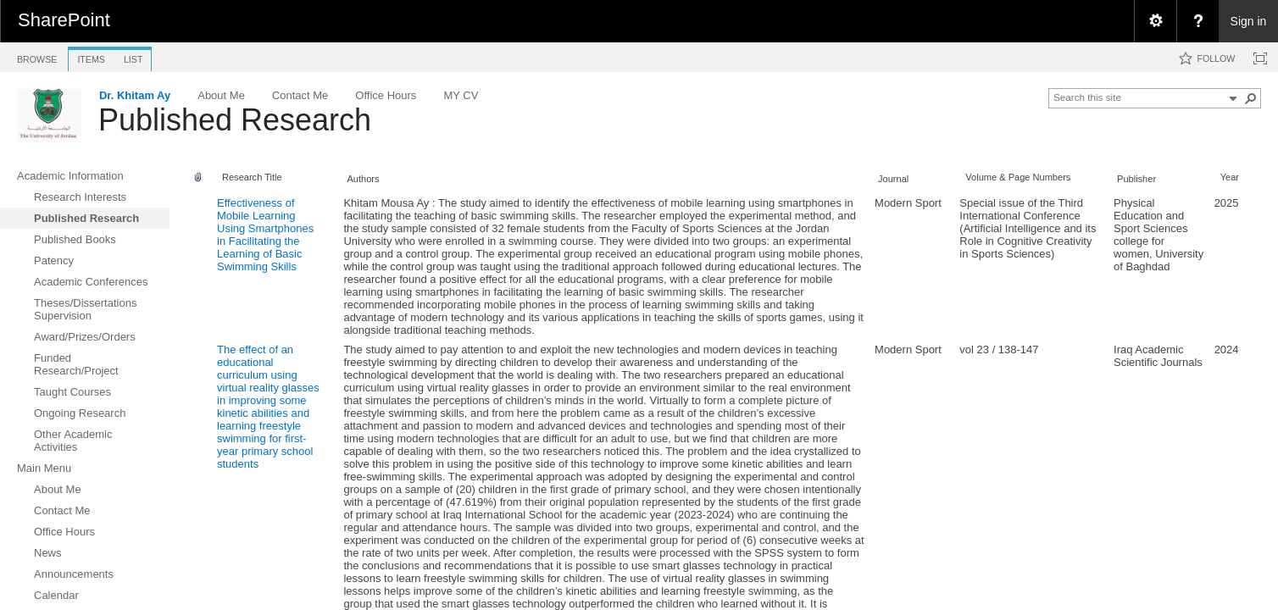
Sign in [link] (1249, 21)
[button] (1251, 98)
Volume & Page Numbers (1017, 177)
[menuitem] (1155, 21)
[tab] (37, 56)
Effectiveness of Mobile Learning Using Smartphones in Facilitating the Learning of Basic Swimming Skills (265, 235)
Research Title (252, 177)
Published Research (234, 120)
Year (1229, 177)
